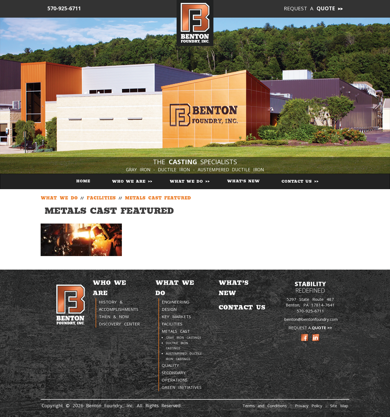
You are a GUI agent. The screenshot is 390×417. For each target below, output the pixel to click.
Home (83, 181)
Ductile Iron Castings (177, 345)
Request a (309, 8)
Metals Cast (176, 331)
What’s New (243, 181)
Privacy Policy (310, 405)
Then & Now (114, 316)
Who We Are (129, 181)
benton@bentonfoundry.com (311, 319)
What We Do (187, 181)
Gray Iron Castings (183, 337)
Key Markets (176, 316)
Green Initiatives (182, 387)
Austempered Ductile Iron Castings (184, 356)
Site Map (339, 405)
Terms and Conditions (264, 405)
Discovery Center (119, 324)
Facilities (172, 324)
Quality (170, 365)
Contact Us (297, 181)
